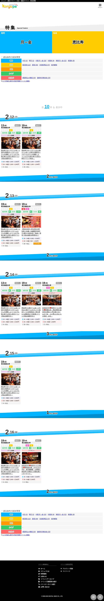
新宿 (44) (35, 65)
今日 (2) (25, 60)
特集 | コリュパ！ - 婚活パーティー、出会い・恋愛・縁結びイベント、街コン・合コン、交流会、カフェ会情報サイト (9, 6)
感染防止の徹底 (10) (29, 78)
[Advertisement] (52, 15)
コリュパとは (43, 571)
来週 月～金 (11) (61, 60)
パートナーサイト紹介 (46, 584)
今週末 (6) (51, 60)
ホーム (41, 568)
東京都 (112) (26, 65)
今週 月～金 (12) (41, 60)
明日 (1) (31, 60)
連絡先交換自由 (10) (43, 78)
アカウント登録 (67, 568)
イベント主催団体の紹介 (47, 581)
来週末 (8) (71, 60)
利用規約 (42, 574)
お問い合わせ (44, 587)
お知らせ (42, 576)
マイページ (65, 571)
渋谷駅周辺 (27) (44, 65)
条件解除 (54, 65)
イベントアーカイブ (46, 579)
